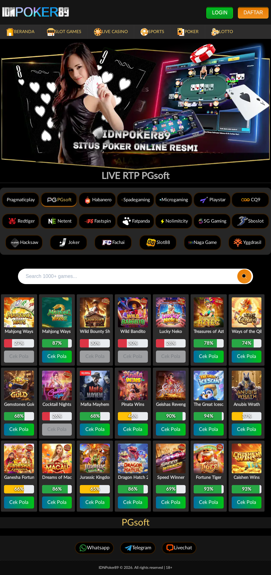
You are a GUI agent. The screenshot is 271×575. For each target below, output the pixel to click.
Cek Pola (57, 356)
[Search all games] (127, 276)
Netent (59, 221)
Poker (188, 32)
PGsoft (58, 199)
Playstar (212, 199)
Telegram (137, 548)
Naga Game (202, 242)
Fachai (113, 242)
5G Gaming (212, 221)
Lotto (222, 32)
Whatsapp (94, 548)
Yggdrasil (247, 242)
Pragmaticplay (20, 199)
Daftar (253, 12)
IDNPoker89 (109, 567)
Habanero (97, 199)
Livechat (179, 548)
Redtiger (21, 221)
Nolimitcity (173, 221)
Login (219, 12)
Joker (69, 242)
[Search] (244, 276)
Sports (152, 32)
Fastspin (97, 221)
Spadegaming (135, 199)
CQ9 (250, 199)
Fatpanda (135, 221)
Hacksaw (24, 242)
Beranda (20, 32)
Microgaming (173, 199)
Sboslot (250, 221)
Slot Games (64, 32)
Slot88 (158, 242)
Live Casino (111, 32)
